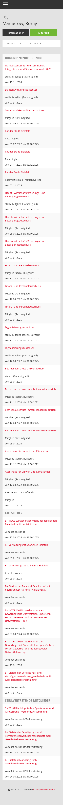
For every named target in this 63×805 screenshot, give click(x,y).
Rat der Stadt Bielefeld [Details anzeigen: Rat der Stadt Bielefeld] (17, 131)
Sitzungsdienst (44, 789)
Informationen (16, 32)
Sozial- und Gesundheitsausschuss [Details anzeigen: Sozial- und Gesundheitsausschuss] (24, 110)
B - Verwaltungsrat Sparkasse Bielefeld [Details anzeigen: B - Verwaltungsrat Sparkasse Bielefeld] (27, 544)
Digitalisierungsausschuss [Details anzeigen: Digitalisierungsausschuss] (19, 327)
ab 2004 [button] (35, 43)
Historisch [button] (14, 43)
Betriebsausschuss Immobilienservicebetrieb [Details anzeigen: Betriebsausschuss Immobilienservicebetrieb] (30, 389)
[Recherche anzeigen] (5, 17)
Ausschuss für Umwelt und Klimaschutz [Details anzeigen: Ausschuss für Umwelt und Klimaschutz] (27, 451)
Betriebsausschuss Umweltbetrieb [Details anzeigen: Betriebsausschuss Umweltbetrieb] (24, 368)
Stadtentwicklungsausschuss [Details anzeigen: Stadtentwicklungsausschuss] (21, 89)
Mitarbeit (43, 32)
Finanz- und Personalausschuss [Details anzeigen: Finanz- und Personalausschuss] (23, 265)
